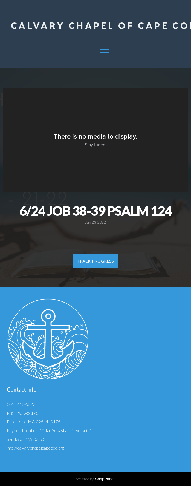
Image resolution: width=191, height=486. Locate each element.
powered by (95, 478)
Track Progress (95, 261)
